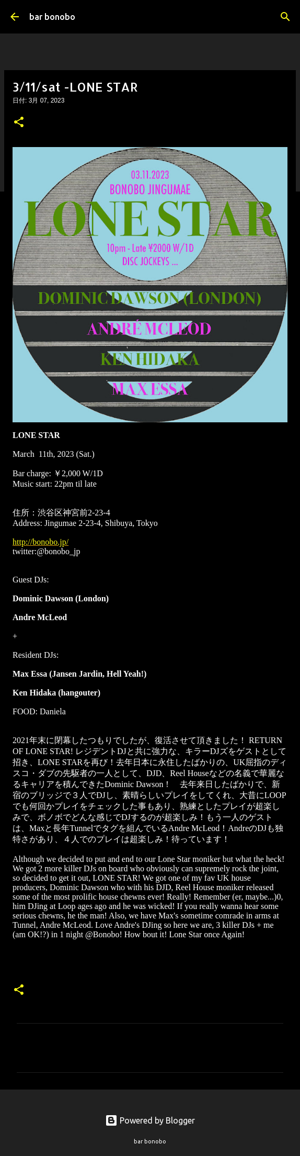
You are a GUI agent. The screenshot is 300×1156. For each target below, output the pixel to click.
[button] (19, 123)
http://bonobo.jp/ (40, 541)
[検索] (285, 16)
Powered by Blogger (150, 1120)
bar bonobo (52, 16)
